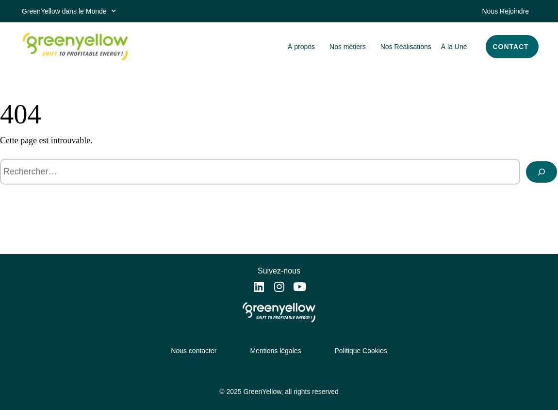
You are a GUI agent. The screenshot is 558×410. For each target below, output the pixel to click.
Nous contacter (193, 351)
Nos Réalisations (405, 47)
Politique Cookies (361, 351)
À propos (304, 46)
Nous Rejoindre (505, 11)
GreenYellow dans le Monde (69, 11)
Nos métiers (350, 46)
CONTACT (511, 47)
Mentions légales (275, 351)
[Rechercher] (541, 172)
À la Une (454, 47)
